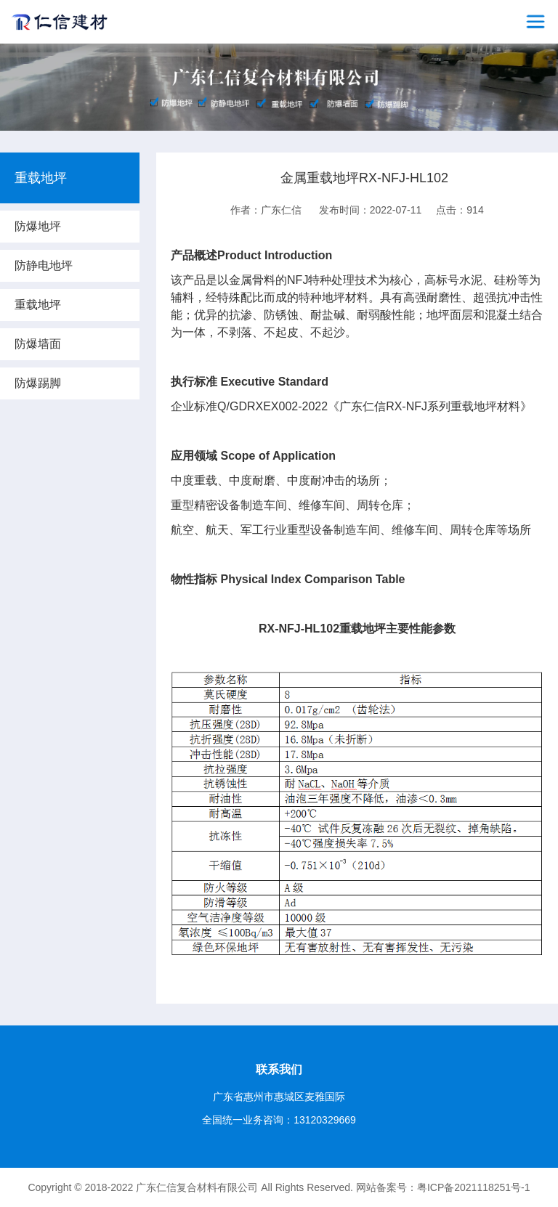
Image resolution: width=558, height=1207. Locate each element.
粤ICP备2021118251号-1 (473, 1187)
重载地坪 (38, 304)
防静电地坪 (44, 265)
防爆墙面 (38, 344)
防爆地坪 (38, 226)
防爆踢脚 (38, 383)
